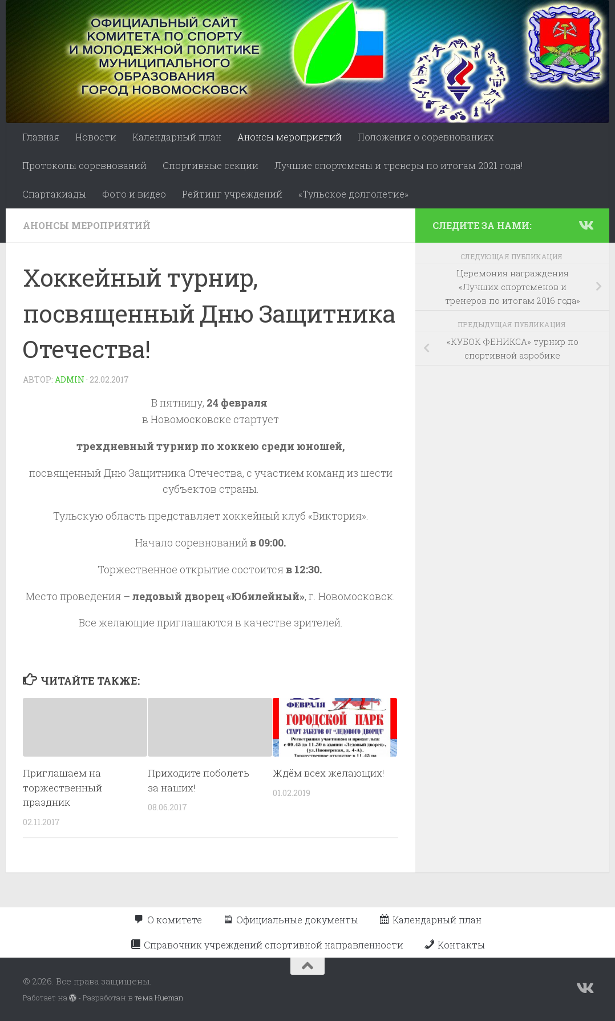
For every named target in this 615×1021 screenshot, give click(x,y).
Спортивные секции (210, 165)
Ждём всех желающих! (329, 772)
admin (69, 379)
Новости (95, 137)
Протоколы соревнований (84, 165)
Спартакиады (54, 194)
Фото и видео (134, 194)
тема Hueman (159, 997)
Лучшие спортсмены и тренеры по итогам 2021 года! (398, 165)
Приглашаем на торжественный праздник (62, 787)
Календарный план (176, 137)
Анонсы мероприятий (289, 137)
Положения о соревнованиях (425, 137)
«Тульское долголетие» (353, 194)
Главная (40, 137)
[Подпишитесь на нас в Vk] (585, 225)
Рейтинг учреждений (232, 194)
